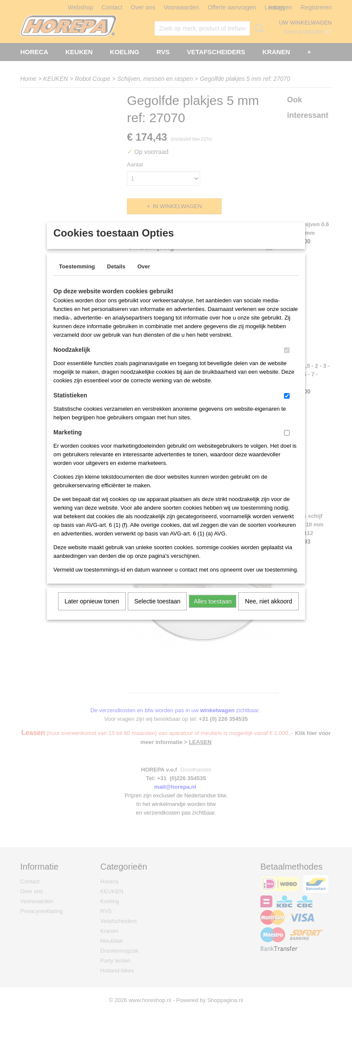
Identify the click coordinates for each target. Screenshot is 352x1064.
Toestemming (77, 277)
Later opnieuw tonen (92, 612)
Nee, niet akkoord (268, 612)
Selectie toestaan (157, 612)
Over (143, 277)
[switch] (287, 361)
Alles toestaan (213, 612)
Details (116, 277)
